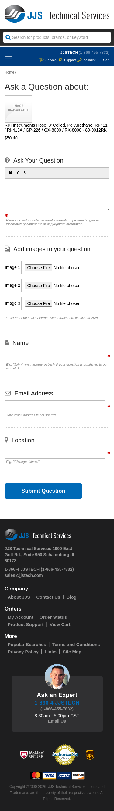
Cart (103, 60)
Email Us (57, 721)
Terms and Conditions (76, 644)
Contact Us (48, 597)
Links (51, 651)
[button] (10, 172)
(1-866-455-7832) (94, 52)
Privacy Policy (23, 651)
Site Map (72, 651)
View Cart (60, 624)
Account (86, 60)
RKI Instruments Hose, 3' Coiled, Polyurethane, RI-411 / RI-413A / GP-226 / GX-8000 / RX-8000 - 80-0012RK (56, 127)
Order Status (53, 617)
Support (67, 60)
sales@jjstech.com (24, 575)
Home (9, 72)
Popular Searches (27, 644)
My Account (20, 617)
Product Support (25, 624)
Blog (71, 597)
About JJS (19, 597)
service (48, 60)
